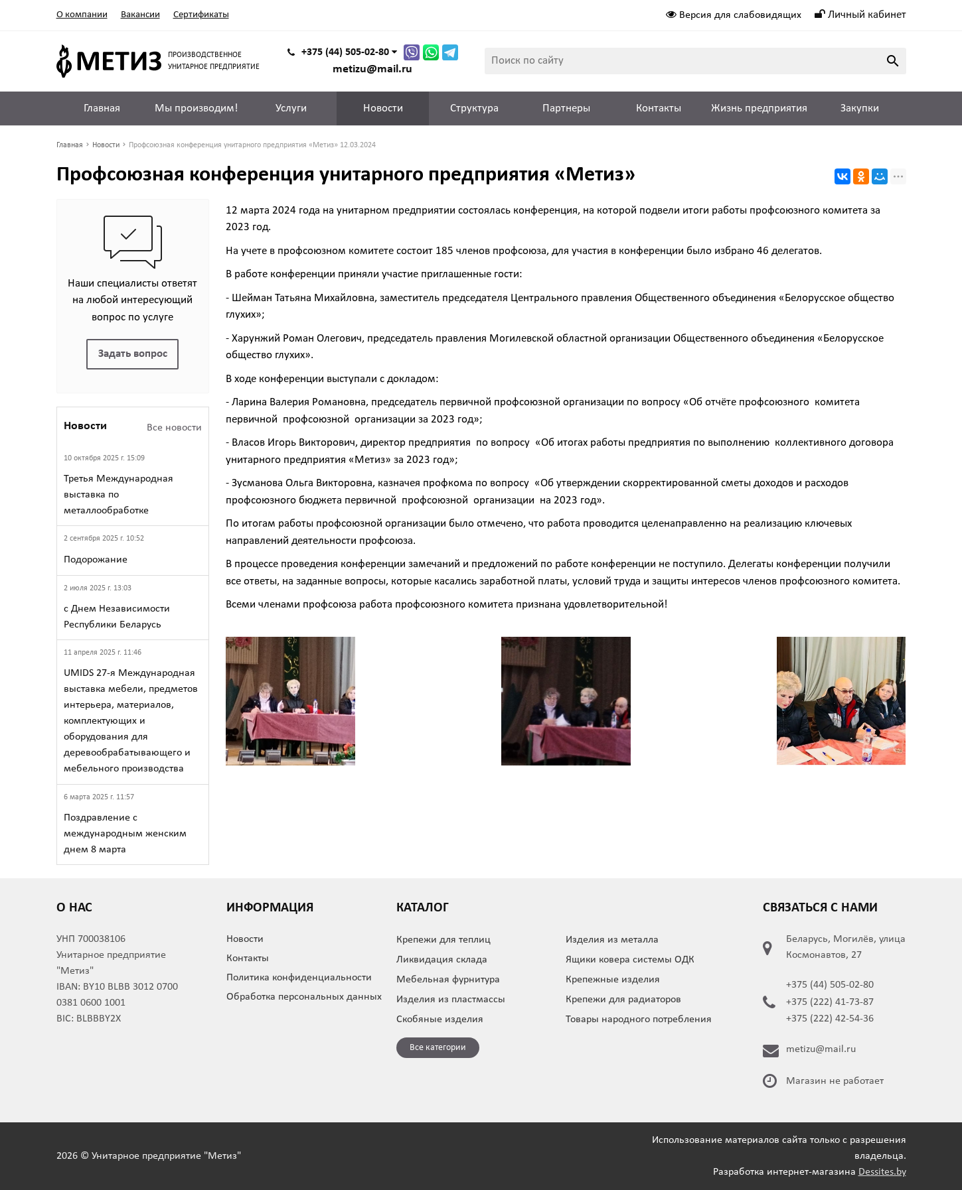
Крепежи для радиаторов (623, 999)
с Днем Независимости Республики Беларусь (117, 617)
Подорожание (95, 560)
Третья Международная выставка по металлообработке (118, 495)
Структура (474, 108)
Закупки (860, 108)
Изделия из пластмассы (450, 999)
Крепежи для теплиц (443, 940)
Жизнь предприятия (759, 108)
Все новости (174, 427)
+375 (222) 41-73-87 (830, 1002)
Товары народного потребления (639, 1019)
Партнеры (566, 108)
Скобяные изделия (439, 1019)
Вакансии (140, 15)
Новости (383, 108)
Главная (102, 108)
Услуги (291, 108)
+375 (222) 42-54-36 (830, 1019)
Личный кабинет (860, 15)
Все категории (438, 1048)
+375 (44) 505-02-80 (830, 985)
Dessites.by (882, 1172)
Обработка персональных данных (304, 997)
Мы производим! (196, 108)
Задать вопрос (132, 354)
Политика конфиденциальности (299, 977)
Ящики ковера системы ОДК (630, 960)
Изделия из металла (612, 940)
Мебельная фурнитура (448, 979)
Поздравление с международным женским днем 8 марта (125, 834)
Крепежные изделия (613, 979)
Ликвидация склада (441, 960)
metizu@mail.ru (372, 69)
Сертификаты (201, 15)
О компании (82, 15)
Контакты (658, 108)
